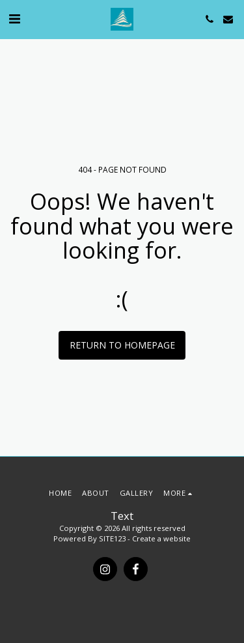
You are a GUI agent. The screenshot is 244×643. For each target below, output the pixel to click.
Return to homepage (122, 345)
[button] (14, 18)
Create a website (161, 538)
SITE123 (112, 538)
